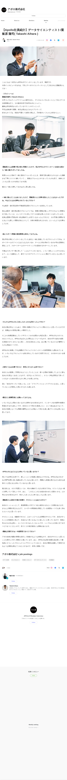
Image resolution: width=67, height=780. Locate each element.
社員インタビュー (27, 560)
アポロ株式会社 (16, 9)
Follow (33, 15)
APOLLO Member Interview (33, 616)
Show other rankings (33, 727)
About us (16, 20)
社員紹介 (52, 560)
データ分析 (6, 560)
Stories (46, 20)
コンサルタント (16, 560)
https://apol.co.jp (11, 12)
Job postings (61, 20)
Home (2, 20)
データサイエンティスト (40, 560)
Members (31, 20)
